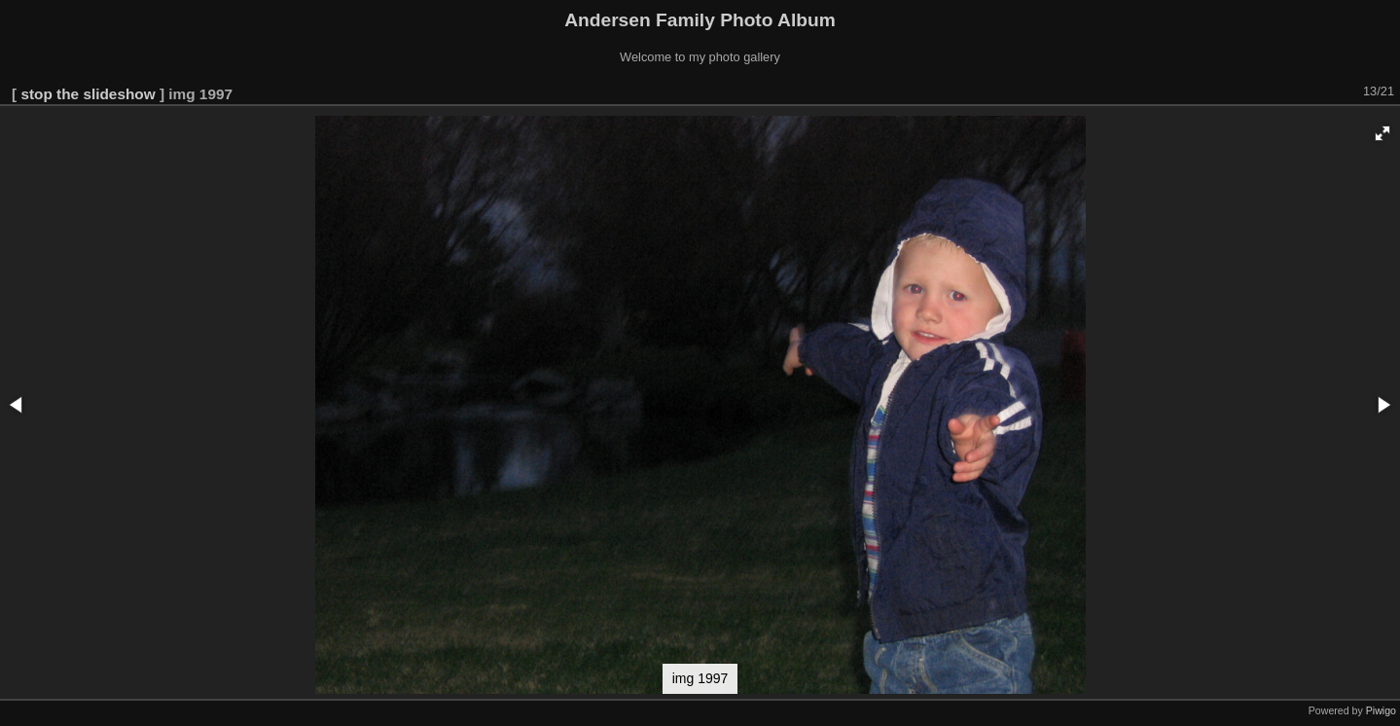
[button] (1382, 133)
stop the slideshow (87, 94)
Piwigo (1381, 710)
